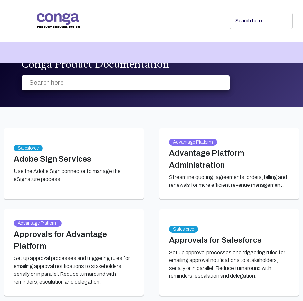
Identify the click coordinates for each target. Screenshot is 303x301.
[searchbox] (280, 21)
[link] (128, 20)
